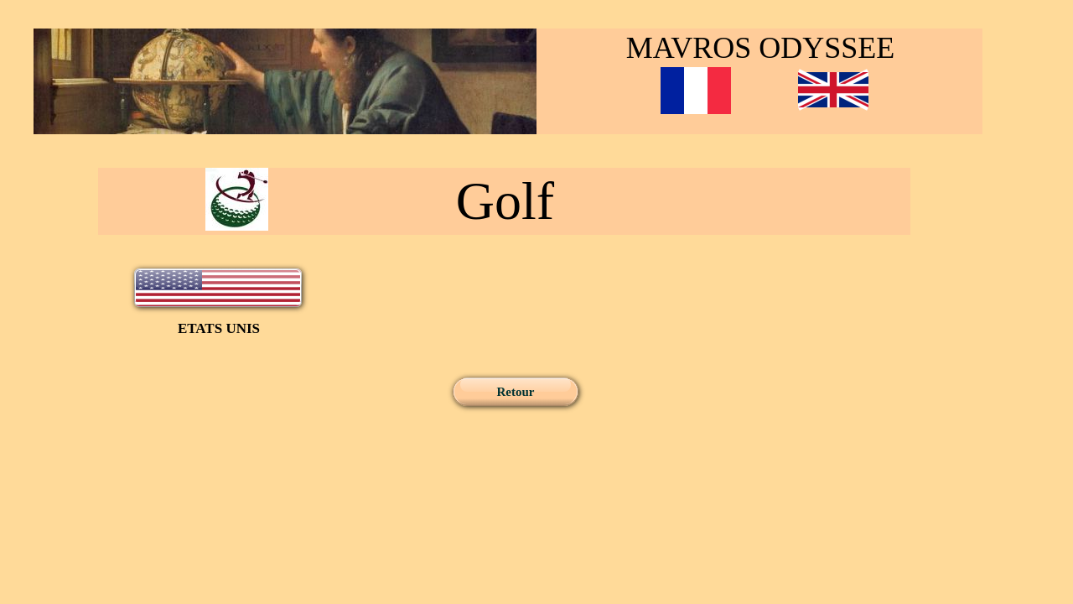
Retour (516, 391)
